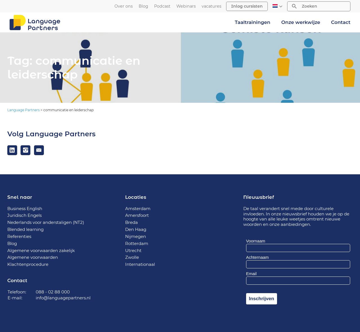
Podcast (162, 6)
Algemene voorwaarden (32, 257)
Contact (340, 22)
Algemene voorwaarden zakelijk (41, 250)
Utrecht (133, 250)
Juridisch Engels (24, 215)
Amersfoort (137, 215)
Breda (131, 222)
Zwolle (132, 257)
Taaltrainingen (252, 22)
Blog (143, 6)
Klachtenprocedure (27, 264)
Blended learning (25, 229)
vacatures (211, 6)
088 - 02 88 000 (53, 292)
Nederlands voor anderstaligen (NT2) (45, 222)
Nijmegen (135, 236)
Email (251, 273)
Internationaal (140, 264)
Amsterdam (137, 208)
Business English (24, 208)
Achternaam (257, 257)
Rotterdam (136, 243)
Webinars (186, 6)
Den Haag (135, 229)
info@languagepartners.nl (63, 297)
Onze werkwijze (300, 22)
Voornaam (255, 241)
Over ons (123, 6)
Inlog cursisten (247, 6)
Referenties (19, 236)
